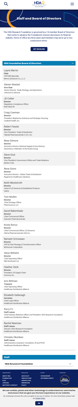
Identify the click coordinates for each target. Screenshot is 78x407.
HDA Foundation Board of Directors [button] (22, 63)
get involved (39, 49)
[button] (6, 4)
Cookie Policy (40, 398)
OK (39, 403)
